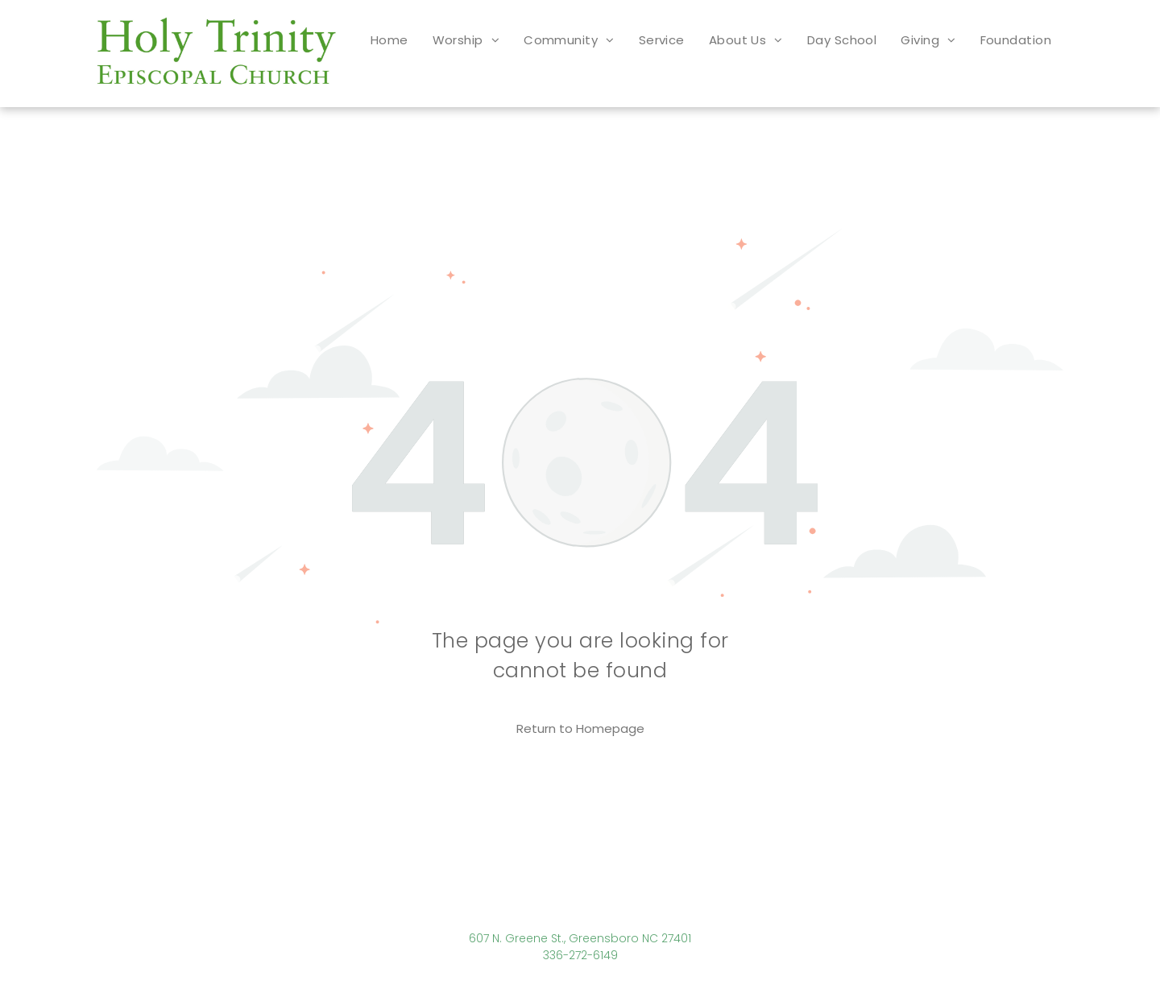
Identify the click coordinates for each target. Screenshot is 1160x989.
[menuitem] (389, 40)
